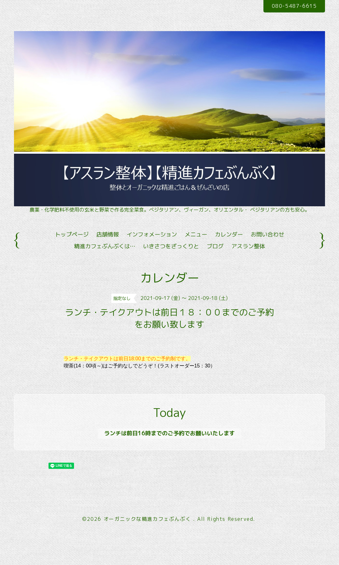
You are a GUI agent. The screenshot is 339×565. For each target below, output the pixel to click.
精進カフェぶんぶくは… (104, 246)
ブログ (215, 246)
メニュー (196, 234)
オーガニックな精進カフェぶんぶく (148, 519)
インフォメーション (152, 234)
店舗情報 (107, 234)
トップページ (72, 234)
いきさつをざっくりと (171, 246)
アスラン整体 (248, 246)
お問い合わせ (267, 234)
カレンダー (229, 234)
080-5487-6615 (294, 5)
